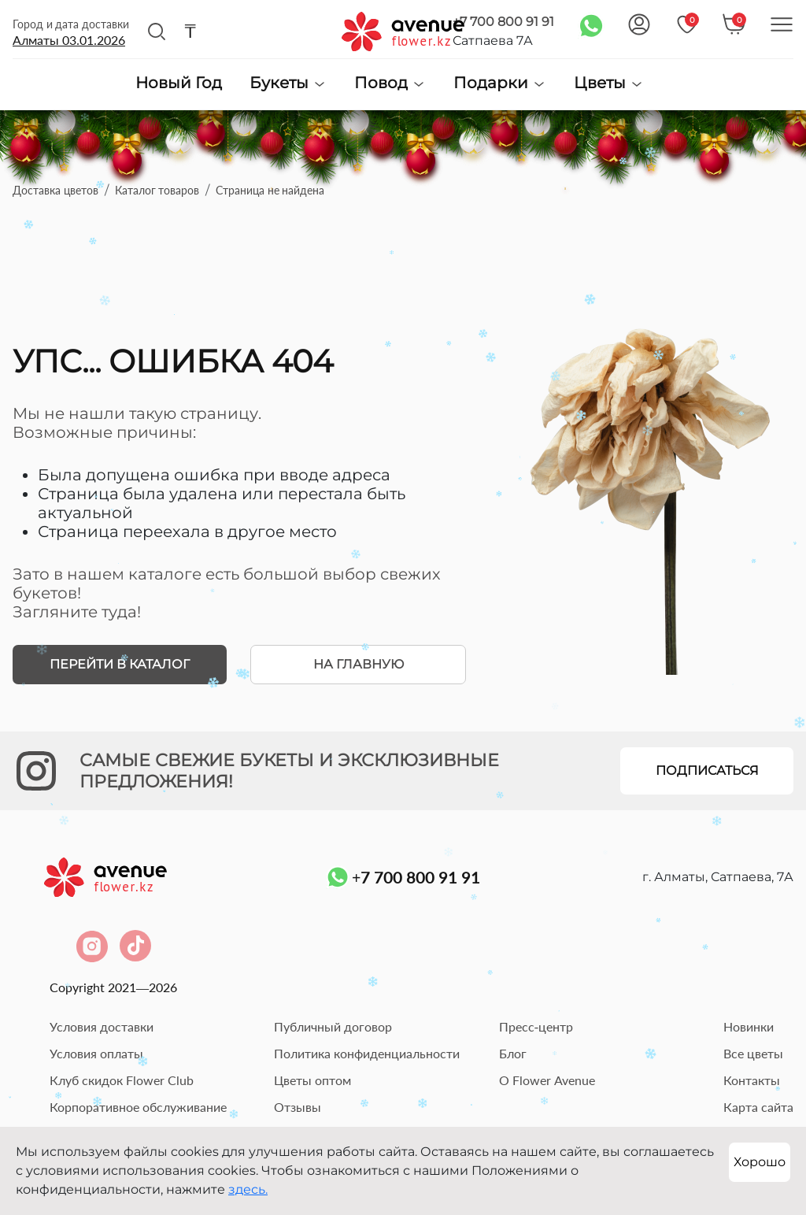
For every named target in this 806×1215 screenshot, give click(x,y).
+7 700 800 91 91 (503, 21)
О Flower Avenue (547, 1079)
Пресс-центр (536, 1026)
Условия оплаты (96, 1053)
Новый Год (178, 83)
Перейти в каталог (120, 664)
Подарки (499, 83)
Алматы (69, 39)
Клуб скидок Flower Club (122, 1079)
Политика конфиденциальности (367, 1053)
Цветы (609, 83)
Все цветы (753, 1053)
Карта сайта (758, 1106)
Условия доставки (101, 1026)
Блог (513, 1053)
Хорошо (760, 1161)
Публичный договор (333, 1026)
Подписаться (707, 770)
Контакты (751, 1079)
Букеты (288, 83)
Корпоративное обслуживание (138, 1106)
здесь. (248, 1189)
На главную (358, 664)
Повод (390, 83)
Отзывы (297, 1106)
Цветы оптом (312, 1079)
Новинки (748, 1026)
